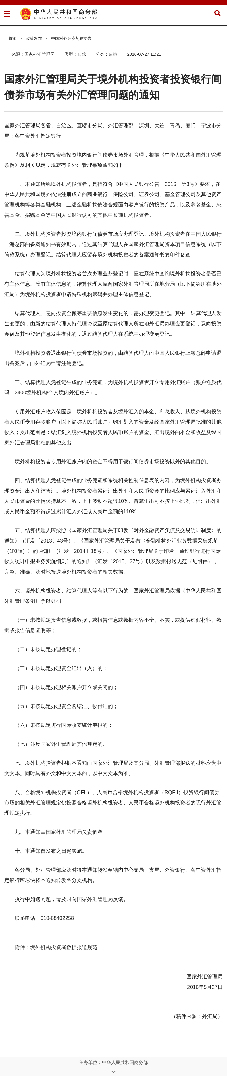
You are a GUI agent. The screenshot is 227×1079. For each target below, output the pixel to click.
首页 (13, 38)
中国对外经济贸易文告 (71, 38)
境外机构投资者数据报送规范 (63, 947)
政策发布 (34, 38)
